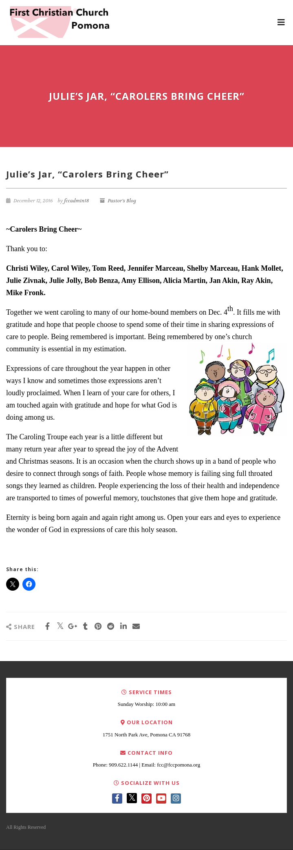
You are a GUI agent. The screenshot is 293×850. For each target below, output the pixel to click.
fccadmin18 (76, 200)
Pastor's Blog (122, 200)
